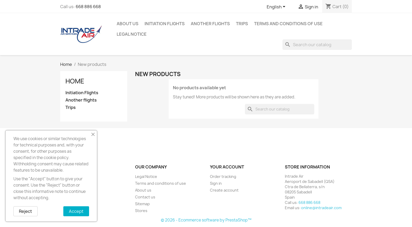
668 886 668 (88, 6)
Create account (224, 190)
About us (127, 24)
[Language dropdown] (277, 7)
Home (74, 81)
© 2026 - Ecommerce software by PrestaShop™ (206, 220)
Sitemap (142, 203)
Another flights (210, 24)
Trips (242, 24)
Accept (76, 211)
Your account (227, 167)
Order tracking (223, 176)
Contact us (145, 196)
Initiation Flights (165, 24)
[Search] (317, 44)
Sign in (216, 183)
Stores (141, 210)
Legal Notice (132, 34)
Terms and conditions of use (288, 24)
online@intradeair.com (321, 207)
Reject (25, 211)
